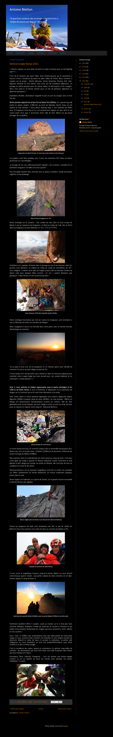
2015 (84, 67)
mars (86, 102)
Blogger (65, 726)
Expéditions (41, 53)
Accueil (10, 53)
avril (85, 98)
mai (85, 94)
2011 (84, 81)
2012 (84, 77)
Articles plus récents (17, 709)
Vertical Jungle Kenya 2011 (24, 64)
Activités (31, 53)
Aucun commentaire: (41, 702)
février (86, 109)
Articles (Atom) (24, 713)
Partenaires (52, 53)
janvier (86, 112)
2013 (84, 74)
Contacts (63, 53)
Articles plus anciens (65, 709)
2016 (84, 63)
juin (85, 91)
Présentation (20, 53)
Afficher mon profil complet (88, 131)
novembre (87, 84)
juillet (86, 87)
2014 (84, 70)
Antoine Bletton (21, 10)
